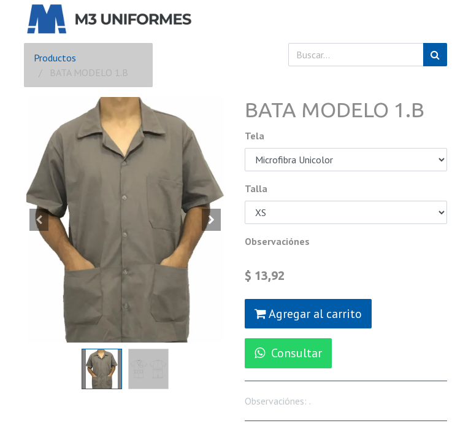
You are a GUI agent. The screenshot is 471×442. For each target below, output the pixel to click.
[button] (39, 220)
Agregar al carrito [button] (308, 314)
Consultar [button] (288, 353)
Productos (55, 58)
